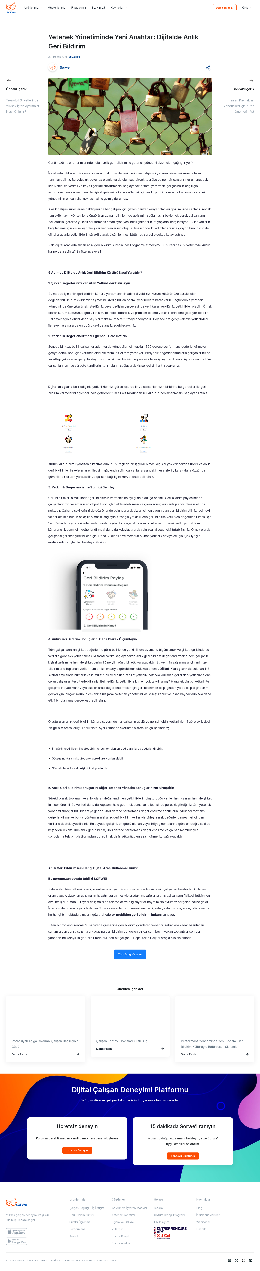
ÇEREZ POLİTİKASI (107, 1260)
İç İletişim (117, 1229)
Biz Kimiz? (98, 7)
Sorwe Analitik (121, 1243)
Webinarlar (203, 1222)
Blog (199, 1208)
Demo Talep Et (225, 7)
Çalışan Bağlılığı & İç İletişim (86, 1208)
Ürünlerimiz (33, 8)
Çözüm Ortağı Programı (169, 1215)
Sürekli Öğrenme (79, 1222)
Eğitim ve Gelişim (123, 1222)
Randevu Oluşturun (183, 1156)
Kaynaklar (119, 8)
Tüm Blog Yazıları (130, 954)
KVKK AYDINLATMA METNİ (79, 1260)
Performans (77, 1229)
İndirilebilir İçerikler (208, 1215)
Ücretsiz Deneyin (77, 1150)
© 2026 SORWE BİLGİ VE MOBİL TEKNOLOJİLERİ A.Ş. (33, 1260)
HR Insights (161, 1222)
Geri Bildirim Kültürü (81, 1215)
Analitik (74, 1236)
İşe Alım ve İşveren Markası (129, 1208)
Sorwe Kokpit (120, 1236)
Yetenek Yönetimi (123, 1215)
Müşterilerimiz (57, 7)
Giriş (246, 8)
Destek (201, 1229)
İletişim (158, 1208)
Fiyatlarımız (78, 7)
